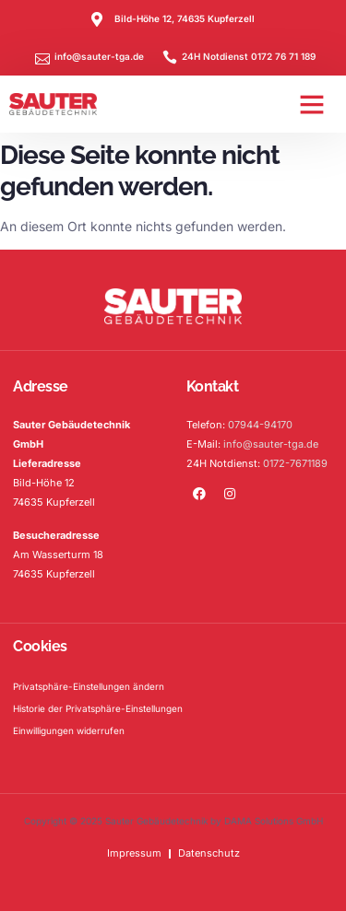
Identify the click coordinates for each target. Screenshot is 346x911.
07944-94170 (260, 424)
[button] (311, 104)
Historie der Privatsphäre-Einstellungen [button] (98, 708)
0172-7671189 (295, 463)
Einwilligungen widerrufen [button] (69, 730)
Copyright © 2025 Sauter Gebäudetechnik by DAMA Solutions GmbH (173, 820)
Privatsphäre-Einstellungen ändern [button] (88, 686)
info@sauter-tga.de (270, 444)
